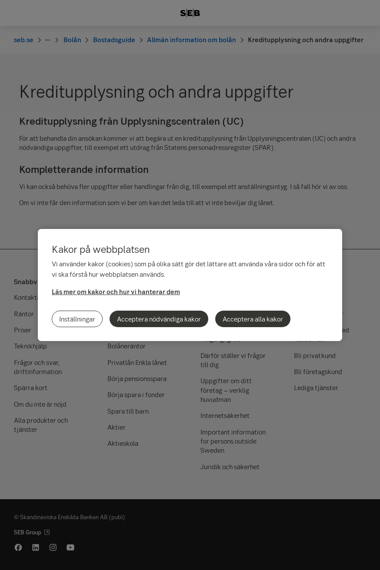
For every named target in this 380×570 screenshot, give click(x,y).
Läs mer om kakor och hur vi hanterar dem (116, 291)
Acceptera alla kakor (253, 319)
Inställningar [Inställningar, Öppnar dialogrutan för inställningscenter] (77, 319)
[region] (190, 285)
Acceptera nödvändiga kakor (159, 319)
